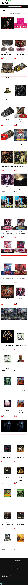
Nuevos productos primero (20, 13)
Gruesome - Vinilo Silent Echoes (20, 121)
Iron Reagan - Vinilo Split (20, 524)
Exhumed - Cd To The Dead (7, 300)
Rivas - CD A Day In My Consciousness (7, 412)
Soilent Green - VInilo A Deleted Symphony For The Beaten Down (20, 144)
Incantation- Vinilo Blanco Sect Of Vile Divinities (7, 390)
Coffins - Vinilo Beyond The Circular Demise (20, 480)
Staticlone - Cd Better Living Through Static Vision (20, 211)
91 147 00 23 (16, 567)
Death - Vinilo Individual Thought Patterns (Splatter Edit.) (21, 301)
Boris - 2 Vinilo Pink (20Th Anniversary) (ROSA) (20, 32)
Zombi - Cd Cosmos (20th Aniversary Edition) (20, 189)
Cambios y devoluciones (5, 576)
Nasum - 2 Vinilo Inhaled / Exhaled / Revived (7, 77)
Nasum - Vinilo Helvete (20, 54)
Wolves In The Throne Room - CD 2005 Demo (7, 122)
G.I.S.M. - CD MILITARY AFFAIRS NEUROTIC (21, 345)
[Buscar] (14, 6)
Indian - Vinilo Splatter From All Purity (7, 99)
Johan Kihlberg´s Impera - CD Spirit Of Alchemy (20, 457)
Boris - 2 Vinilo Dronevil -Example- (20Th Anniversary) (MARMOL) (7, 54)
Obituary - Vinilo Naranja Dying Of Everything (20, 390)
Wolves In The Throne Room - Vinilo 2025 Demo (21, 99)
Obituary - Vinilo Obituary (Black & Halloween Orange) (7, 345)
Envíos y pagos (3, 575)
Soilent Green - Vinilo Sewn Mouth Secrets (20, 166)
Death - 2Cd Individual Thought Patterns (7, 188)
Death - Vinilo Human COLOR (20, 233)
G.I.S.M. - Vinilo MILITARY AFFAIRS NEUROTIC (7, 368)
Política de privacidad (4, 577)
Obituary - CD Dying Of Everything (21, 412)
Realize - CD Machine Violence (7, 457)
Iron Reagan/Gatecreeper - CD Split (7, 479)
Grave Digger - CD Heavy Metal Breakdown (7, 32)
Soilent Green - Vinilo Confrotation (7, 166)
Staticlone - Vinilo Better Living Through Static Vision (7, 211)
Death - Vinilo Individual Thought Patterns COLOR (7, 234)
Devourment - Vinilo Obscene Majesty (7, 524)
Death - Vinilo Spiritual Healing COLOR (7, 278)
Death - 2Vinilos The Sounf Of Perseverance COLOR (20, 278)
